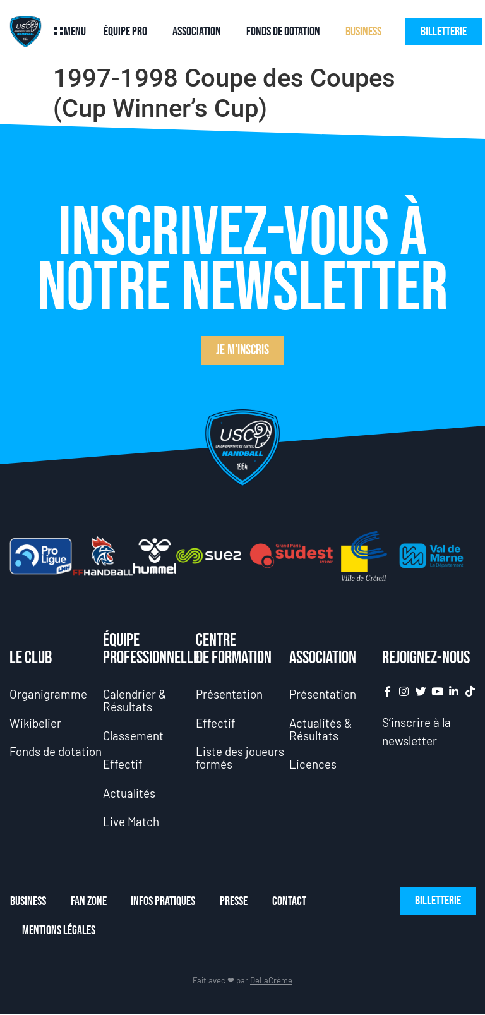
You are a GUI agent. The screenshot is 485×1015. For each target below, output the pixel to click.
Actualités (129, 793)
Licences (313, 764)
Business (363, 31)
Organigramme (48, 694)
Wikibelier (35, 723)
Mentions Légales (58, 931)
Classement (133, 735)
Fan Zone (89, 902)
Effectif (123, 764)
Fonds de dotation (283, 31)
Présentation (229, 694)
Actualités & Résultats (321, 729)
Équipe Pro (125, 31)
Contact (292, 902)
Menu (75, 31)
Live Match (131, 822)
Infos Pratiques (164, 902)
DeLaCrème (271, 981)
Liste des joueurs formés (240, 758)
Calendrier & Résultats (135, 700)
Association (196, 31)
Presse (235, 902)
